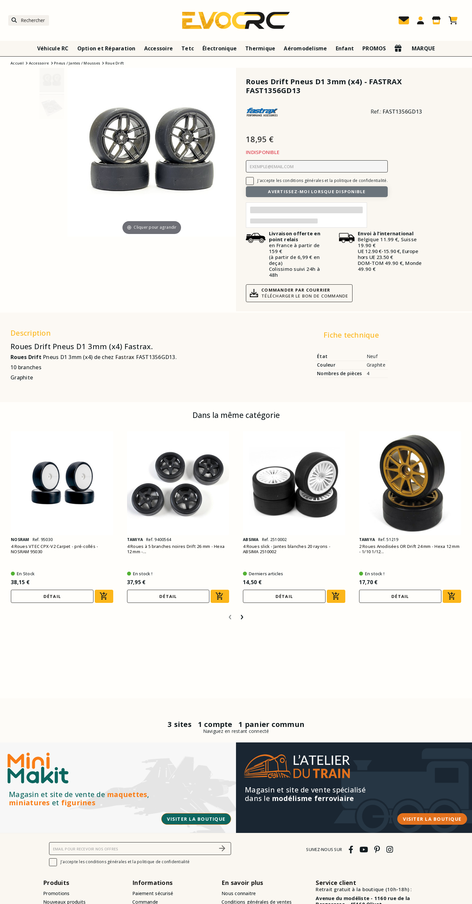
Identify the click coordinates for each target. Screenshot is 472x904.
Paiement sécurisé (152, 893)
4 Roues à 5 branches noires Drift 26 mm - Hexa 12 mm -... (176, 549)
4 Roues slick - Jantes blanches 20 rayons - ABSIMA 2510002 (286, 549)
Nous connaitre (239, 893)
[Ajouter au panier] (104, 596)
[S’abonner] (222, 848)
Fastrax (125, 357)
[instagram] (389, 849)
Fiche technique (351, 335)
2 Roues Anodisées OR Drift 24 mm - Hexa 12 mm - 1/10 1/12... (409, 549)
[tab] (351, 336)
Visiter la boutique (196, 819)
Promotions (56, 893)
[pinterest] (377, 849)
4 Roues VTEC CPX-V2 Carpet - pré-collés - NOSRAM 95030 (54, 549)
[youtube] (363, 849)
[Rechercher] (28, 20)
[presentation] (230, 614)
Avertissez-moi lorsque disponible (316, 191)
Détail (52, 596)
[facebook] (350, 849)
